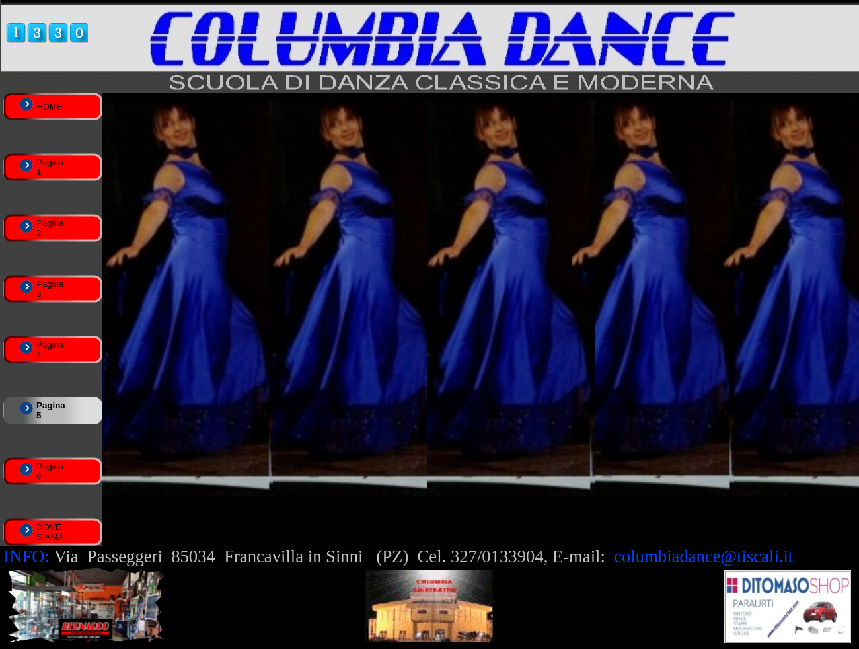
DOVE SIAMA (49, 532)
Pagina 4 (50, 350)
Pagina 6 (50, 471)
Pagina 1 (50, 167)
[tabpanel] (429, 557)
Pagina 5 (50, 410)
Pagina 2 (50, 228)
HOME (49, 107)
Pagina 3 (50, 289)
